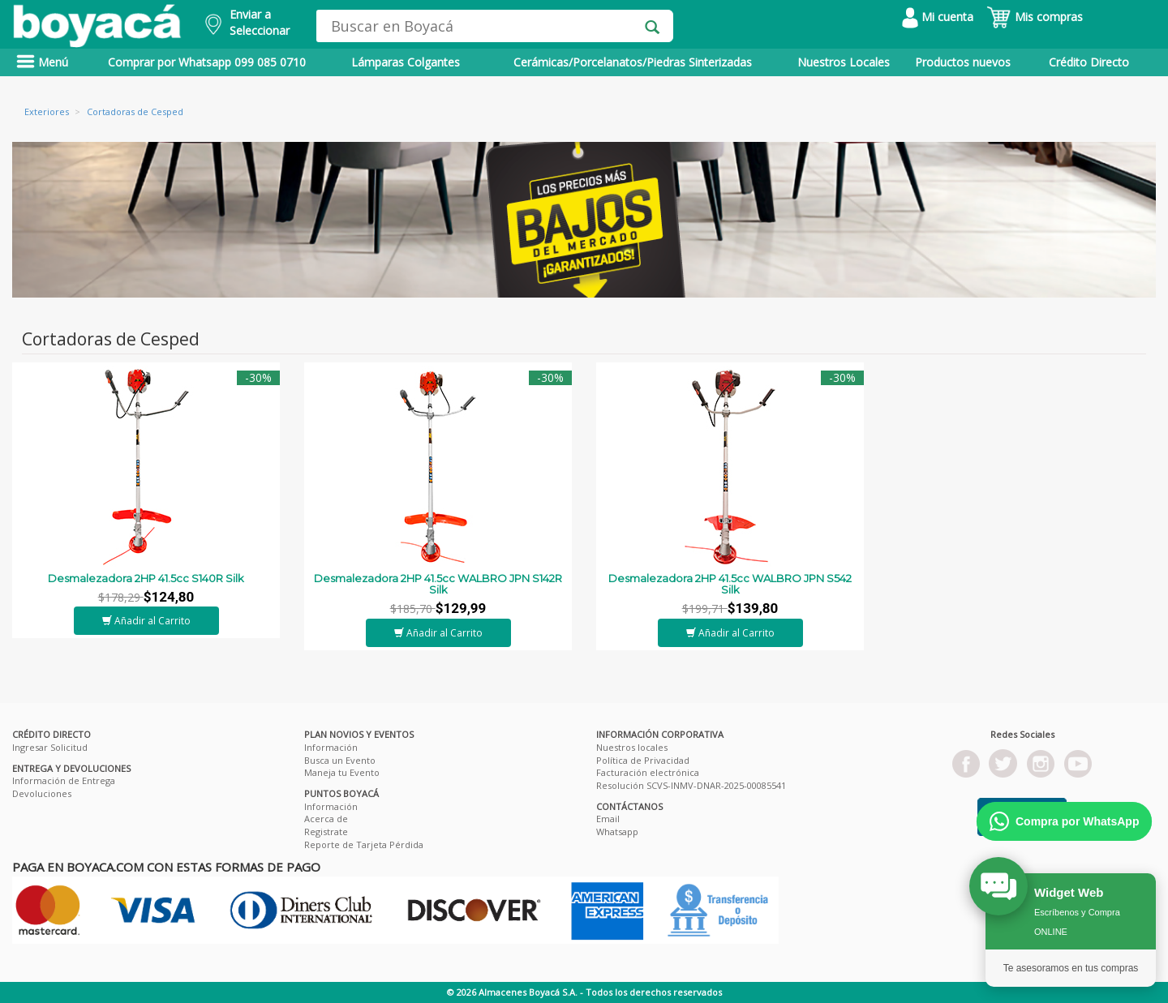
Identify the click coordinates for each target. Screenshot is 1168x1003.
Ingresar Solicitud (50, 747)
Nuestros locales (632, 747)
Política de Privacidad (642, 760)
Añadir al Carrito (146, 621)
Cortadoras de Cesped (135, 111)
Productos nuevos (963, 62)
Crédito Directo (1089, 62)
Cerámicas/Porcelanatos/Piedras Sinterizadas (632, 62)
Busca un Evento (340, 760)
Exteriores (46, 111)
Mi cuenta (937, 16)
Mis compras (1034, 16)
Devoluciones (41, 793)
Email (608, 818)
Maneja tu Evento (342, 772)
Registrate (326, 831)
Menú (42, 62)
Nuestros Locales (843, 62)
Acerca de (326, 818)
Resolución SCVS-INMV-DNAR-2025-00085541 (691, 785)
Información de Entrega (63, 780)
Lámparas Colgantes (405, 62)
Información (331, 747)
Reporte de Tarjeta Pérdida (363, 844)
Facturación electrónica (647, 772)
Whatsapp (617, 831)
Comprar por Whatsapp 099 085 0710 (207, 62)
